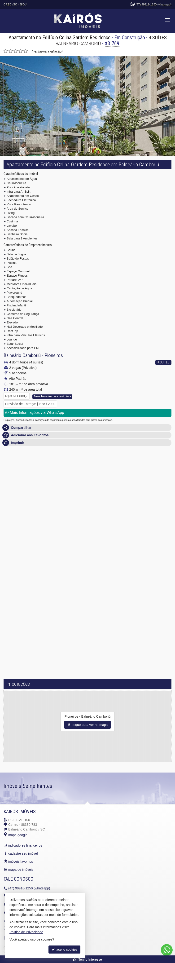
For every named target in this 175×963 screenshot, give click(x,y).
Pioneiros (53, 355)
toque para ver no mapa (87, 725)
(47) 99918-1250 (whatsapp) (153, 4)
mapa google (17, 835)
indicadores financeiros (25, 845)
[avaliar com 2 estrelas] (11, 51)
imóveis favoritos (20, 861)
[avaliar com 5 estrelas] (25, 51)
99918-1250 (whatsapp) (29, 888)
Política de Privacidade (26, 932)
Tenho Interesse (87, 959)
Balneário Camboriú (22, 355)
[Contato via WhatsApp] (167, 950)
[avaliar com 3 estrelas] (15, 51)
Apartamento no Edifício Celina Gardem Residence (59, 37)
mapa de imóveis (20, 869)
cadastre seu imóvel (23, 853)
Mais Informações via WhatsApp (34, 413)
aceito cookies (64, 949)
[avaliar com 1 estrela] (6, 51)
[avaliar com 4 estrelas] (20, 51)
